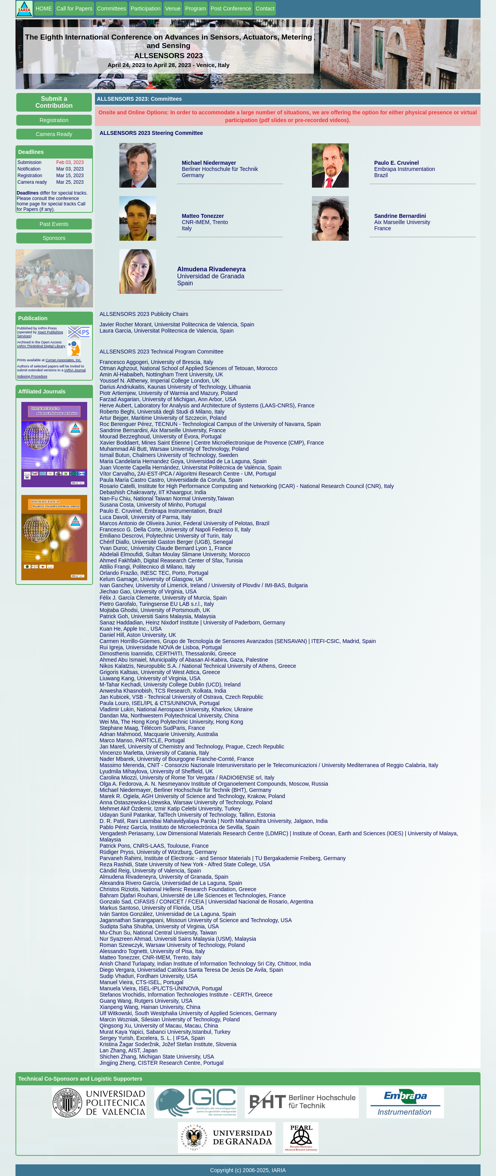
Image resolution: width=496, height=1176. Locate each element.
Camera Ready (54, 134)
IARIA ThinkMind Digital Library (41, 346)
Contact (265, 8)
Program (195, 8)
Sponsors (54, 238)
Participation (145, 8)
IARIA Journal (75, 370)
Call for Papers (75, 8)
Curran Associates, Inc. (64, 360)
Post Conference (231, 8)
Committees (111, 8)
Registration (54, 120)
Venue (173, 8)
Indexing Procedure (32, 376)
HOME (44, 8)
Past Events (54, 224)
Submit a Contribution (54, 102)
